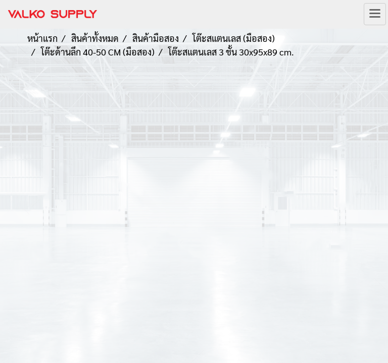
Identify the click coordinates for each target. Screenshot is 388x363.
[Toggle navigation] (375, 14)
